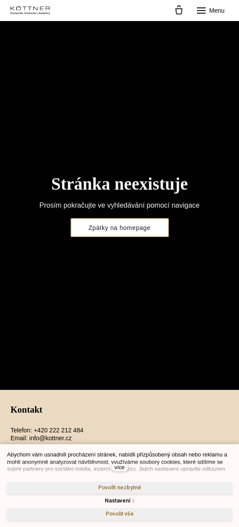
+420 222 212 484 (58, 430)
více (119, 467)
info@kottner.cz (50, 438)
